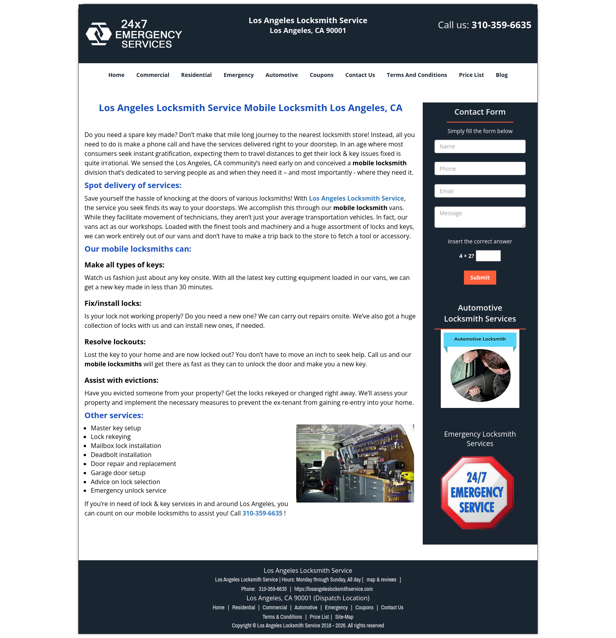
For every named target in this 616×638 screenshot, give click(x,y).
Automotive (282, 75)
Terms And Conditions (417, 75)
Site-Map (344, 616)
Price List (471, 75)
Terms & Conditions (282, 616)
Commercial (152, 75)
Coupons (322, 75)
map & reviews (382, 579)
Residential (196, 75)
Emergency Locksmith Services (480, 438)
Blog (502, 75)
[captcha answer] (488, 255)
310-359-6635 (501, 24)
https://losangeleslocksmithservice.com (333, 588)
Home (116, 75)
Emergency (239, 75)
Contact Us (360, 75)
